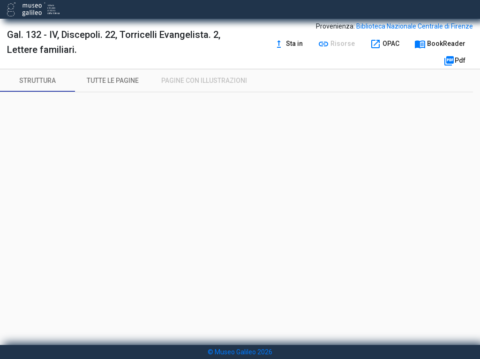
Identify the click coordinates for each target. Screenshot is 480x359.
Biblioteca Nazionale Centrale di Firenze (414, 26)
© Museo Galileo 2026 (240, 352)
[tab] (37, 80)
